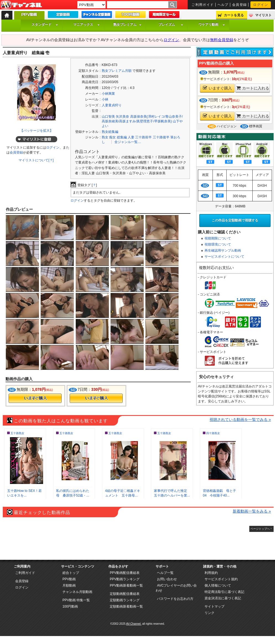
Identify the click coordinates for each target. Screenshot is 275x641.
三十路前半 (143, 137)
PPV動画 (69, 579)
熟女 (105, 137)
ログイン (260, 5)
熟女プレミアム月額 (117, 71)
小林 (105, 99)
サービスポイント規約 (221, 579)
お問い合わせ (167, 579)
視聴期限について (218, 238)
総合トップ (70, 573)
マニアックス (86, 25)
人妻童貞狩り (112, 105)
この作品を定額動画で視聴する (235, 220)
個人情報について (218, 585)
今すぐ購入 (35, 398)
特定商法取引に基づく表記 (224, 592)
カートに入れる (252, 88)
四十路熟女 (213, 433)
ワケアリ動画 (211, 25)
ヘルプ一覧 (165, 573)
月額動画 (69, 585)
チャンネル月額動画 (77, 592)
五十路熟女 (17, 433)
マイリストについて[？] (36, 160)
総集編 (122, 137)
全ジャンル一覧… (127, 142)
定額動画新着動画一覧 (126, 606)
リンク (209, 613)
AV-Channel (21, 5)
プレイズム (170, 25)
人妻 (131, 137)
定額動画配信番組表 (125, 594)
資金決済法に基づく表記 (223, 598)
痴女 (112, 137)
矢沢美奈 (122, 116)
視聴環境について (218, 244)
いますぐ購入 (217, 88)
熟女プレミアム (127, 25)
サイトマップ (214, 606)
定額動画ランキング (125, 600)
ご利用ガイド (203, 5)
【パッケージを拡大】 (36, 131)
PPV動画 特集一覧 (76, 600)
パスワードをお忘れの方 (175, 599)
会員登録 (239, 5)
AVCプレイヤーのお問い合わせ (176, 588)
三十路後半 (161, 137)
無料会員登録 (221, 40)
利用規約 (211, 573)
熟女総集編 (110, 132)
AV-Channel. (133, 623)
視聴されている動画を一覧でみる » (240, 419)
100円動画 (70, 606)
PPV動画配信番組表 (125, 573)
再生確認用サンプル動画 (223, 250)
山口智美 (108, 116)
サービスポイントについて (224, 256)
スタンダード (45, 25)
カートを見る (234, 15)
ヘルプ (223, 5)
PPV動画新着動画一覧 (126, 585)
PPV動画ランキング (125, 579)
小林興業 (108, 94)
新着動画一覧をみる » (252, 511)
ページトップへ (260, 528)
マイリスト (263, 15)
